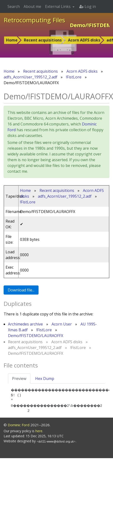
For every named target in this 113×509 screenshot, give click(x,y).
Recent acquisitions (43, 40)
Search (13, 6)
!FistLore (73, 77)
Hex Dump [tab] (44, 378)
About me (32, 6)
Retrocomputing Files (34, 20)
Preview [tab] (19, 378)
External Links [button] (58, 6)
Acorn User (62, 324)
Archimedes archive (25, 324)
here (38, 436)
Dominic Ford (18, 429)
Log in (87, 6)
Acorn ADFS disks (84, 40)
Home (12, 40)
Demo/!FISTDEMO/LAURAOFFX (35, 335)
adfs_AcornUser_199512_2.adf (30, 77)
